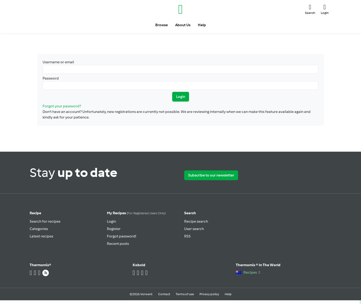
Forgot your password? (62, 106)
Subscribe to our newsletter (211, 175)
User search (194, 229)
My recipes (136, 213)
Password (180, 83)
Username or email (180, 67)
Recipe (35, 213)
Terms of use (185, 294)
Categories (39, 229)
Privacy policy (209, 294)
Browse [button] (161, 25)
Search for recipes (45, 221)
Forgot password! (121, 236)
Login (180, 96)
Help (228, 294)
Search (190, 213)
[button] (310, 9)
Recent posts (118, 243)
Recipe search (196, 221)
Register (114, 229)
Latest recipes (41, 236)
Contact (164, 294)
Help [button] (202, 25)
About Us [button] (182, 25)
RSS (187, 236)
